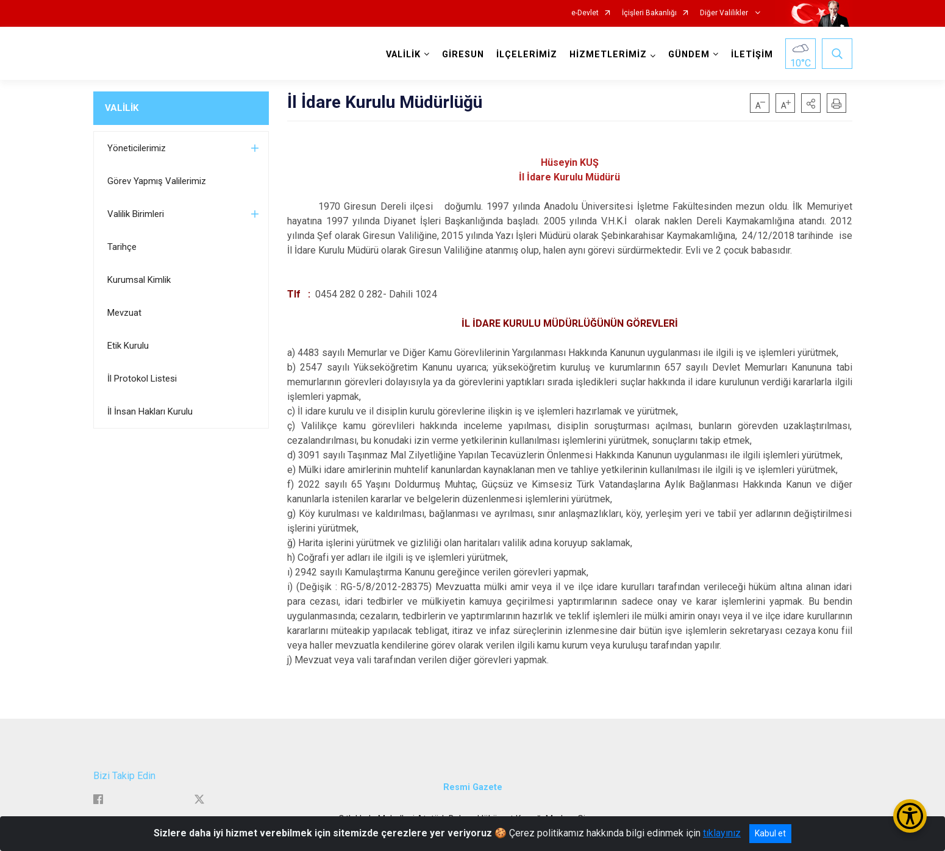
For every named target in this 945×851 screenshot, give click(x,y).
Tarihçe (122, 246)
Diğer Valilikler (725, 13)
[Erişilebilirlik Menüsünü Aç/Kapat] (910, 816)
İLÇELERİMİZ (526, 54)
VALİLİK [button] (403, 54)
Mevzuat (124, 312)
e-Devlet (585, 13)
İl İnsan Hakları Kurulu (150, 411)
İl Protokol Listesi (142, 378)
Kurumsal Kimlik (139, 279)
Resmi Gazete (472, 787)
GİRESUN (463, 54)
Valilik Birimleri (135, 213)
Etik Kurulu (128, 345)
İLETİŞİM (752, 54)
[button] (811, 103)
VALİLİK (121, 107)
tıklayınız (722, 833)
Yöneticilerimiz (136, 148)
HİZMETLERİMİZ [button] (608, 54)
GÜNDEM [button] (689, 54)
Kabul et (770, 833)
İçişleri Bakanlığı (649, 13)
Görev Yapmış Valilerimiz (156, 181)
